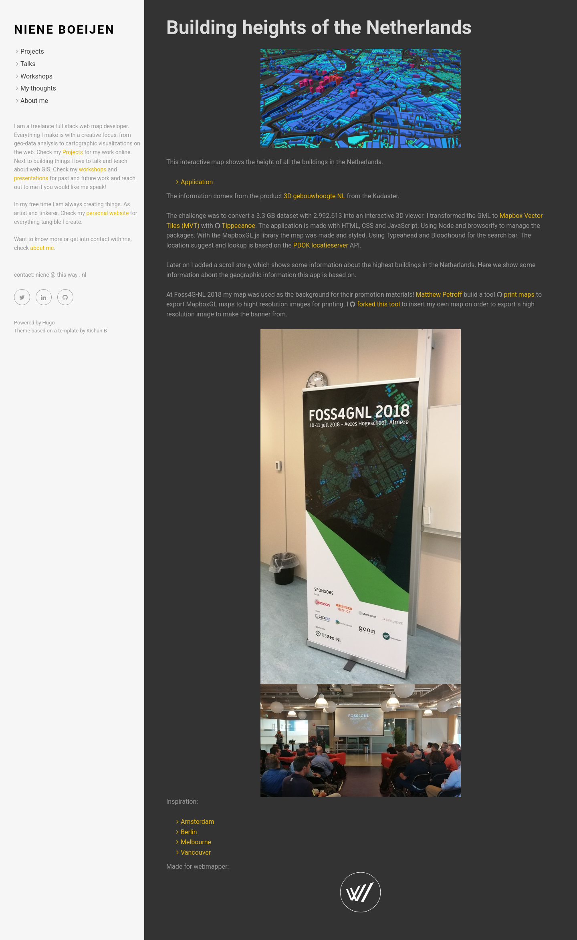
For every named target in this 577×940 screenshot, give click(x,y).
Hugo (48, 323)
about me (42, 248)
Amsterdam (197, 821)
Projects (32, 51)
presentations (31, 178)
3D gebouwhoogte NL (314, 196)
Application (197, 182)
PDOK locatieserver (320, 245)
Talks (28, 64)
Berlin (189, 832)
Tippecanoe (238, 225)
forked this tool (378, 304)
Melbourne (196, 842)
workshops (92, 169)
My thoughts (38, 88)
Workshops (36, 76)
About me (34, 101)
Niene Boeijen (64, 29)
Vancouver (196, 852)
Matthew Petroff (439, 294)
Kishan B (97, 331)
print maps (519, 294)
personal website (108, 213)
